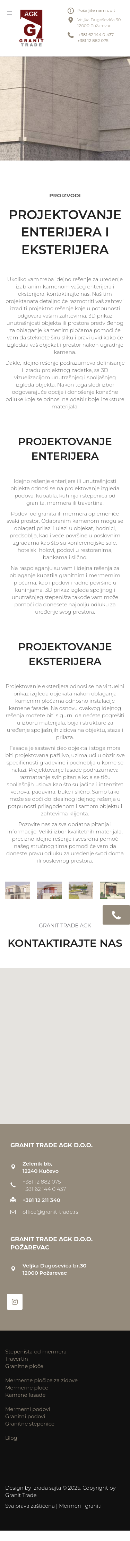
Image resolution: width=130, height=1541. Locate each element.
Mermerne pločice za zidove (41, 1380)
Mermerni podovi (27, 1409)
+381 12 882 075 (93, 40)
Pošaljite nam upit (96, 10)
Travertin (16, 1359)
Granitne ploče (24, 1366)
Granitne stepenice (29, 1423)
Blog (11, 1438)
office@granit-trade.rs (50, 1212)
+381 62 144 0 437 (95, 34)
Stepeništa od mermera (36, 1351)
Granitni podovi (25, 1416)
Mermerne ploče (26, 1387)
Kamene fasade (25, 1395)
